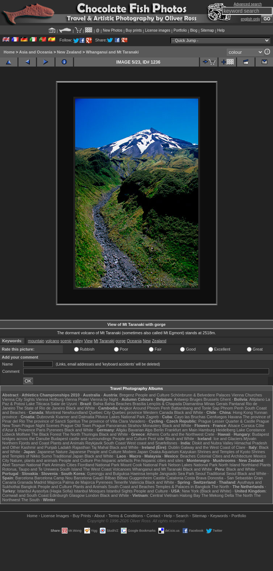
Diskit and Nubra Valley (212, 443)
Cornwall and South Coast (25, 495)
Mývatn (250, 438)
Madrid (40, 482)
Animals (58, 465)
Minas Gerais (216, 404)
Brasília (139, 404)
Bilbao (110, 478)
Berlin (159, 430)
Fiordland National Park (98, 465)
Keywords (219, 516)
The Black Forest (46, 434)
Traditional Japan (68, 456)
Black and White (80, 408)
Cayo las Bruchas (189, 417)
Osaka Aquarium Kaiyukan (172, 452)
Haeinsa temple (144, 473)
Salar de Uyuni (63, 404)
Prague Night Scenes (41, 425)
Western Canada (158, 412)
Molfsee (23, 434)
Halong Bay (190, 495)
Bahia (98, 404)
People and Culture (152, 395)
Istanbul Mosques (89, 491)
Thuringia (89, 434)
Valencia (136, 482)
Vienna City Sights (18, 399)
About (99, 516)
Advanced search (248, 4)
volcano (52, 341)
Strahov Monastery (144, 425)
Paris (40, 430)
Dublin (174, 447)
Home (9, 52)
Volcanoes (122, 469)
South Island (71, 469)
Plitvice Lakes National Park (120, 417)
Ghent (225, 399)
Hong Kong (243, 412)
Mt (96, 341)
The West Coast (97, 469)
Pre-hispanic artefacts (113, 460)
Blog (193, 30)
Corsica (247, 425)
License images (157, 30)
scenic (66, 341)
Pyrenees (54, 430)
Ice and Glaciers (227, 438)
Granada (25, 482)
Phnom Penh (232, 408)
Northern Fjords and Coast (25, 443)
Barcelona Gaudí (89, 478)
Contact (153, 516)
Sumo (46, 456)
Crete (210, 434)
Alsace (234, 425)
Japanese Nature (52, 452)
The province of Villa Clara (104, 421)
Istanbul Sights (119, 491)
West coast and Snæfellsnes (152, 443)
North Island (229, 465)
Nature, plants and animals (34, 460)
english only (250, 19)
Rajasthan (81, 447)
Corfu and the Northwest (181, 434)
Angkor (125, 408)
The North (71, 434)
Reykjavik (93, 443)
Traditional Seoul (221, 473)
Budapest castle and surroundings (81, 438)
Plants (265, 465)
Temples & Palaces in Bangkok (182, 486)
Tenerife (121, 482)
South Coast (114, 443)
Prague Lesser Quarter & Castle (226, 421)
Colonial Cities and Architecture (224, 456)
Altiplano (256, 399)
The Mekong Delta (217, 495)
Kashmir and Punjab (39, 447)
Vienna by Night (104, 399)
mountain (36, 341)
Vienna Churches (247, 395)
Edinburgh (59, 495)
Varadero (137, 421)
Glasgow (77, 495)
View (88, 341)
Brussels (211, 399)
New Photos (112, 30)
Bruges (196, 399)
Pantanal (236, 404)
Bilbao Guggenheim (134, 478)
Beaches (188, 456)
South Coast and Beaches (131, 486)
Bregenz (126, 395)
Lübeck (8, 434)
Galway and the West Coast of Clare (213, 447)
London (92, 495)
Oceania (134, 341)
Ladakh (64, 447)
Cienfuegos (217, 417)
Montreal (53, 412)
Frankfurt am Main (181, 430)
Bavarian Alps (140, 430)
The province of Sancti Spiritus (53, 421)
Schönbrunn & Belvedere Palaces (201, 395)
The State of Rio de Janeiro (40, 408)
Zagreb (152, 417)
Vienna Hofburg (50, 399)
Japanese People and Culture (95, 452)
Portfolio (180, 30)
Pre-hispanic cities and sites (158, 460)
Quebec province (127, 412)
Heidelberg (225, 430)
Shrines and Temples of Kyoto (223, 452)
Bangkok (29, 486)
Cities (71, 465)
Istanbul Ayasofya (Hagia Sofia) (45, 491)
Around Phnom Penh (151, 408)
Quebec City (100, 412)
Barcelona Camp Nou (53, 478)
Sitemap (207, 30)
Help (221, 30)
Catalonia (175, 478)
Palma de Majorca (78, 482)
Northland (249, 465)
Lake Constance (250, 430)
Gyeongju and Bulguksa (108, 473)
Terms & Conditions (125, 516)
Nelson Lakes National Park (192, 465)
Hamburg (207, 430)
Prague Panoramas (109, 425)
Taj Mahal (100, 447)
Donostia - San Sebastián (230, 478)
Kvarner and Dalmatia (75, 417)
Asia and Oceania (36, 52)
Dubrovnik (46, 417)
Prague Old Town (76, 425)
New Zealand (69, 52)
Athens (153, 434)
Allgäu (121, 430)
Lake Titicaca (37, 404)
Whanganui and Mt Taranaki (112, 52)
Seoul (200, 473)
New (147, 341)
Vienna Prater (77, 399)
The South (30, 500)
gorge (120, 341)
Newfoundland (74, 412)
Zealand (159, 341)
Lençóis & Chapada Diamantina (175, 404)
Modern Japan (135, 452)
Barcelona (24, 478)
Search (182, 516)
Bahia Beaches (118, 404)
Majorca (54, 482)
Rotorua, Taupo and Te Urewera (30, 469)
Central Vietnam (164, 495)
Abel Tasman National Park (26, 465)
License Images (55, 516)
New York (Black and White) (206, 491)
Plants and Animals (67, 443)
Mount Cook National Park (144, 465)
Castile (159, 478)
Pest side (156, 438)
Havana (235, 417)
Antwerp (181, 399)
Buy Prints (82, 516)
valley (78, 341)
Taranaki (106, 341)
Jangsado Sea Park (176, 473)
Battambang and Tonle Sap (195, 408)
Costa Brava (195, 478)
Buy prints (134, 30)
